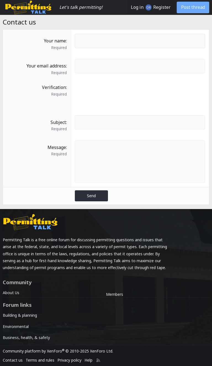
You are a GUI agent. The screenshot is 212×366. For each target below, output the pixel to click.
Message (56, 147)
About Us (11, 292)
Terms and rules (40, 360)
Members (114, 294)
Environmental (16, 326)
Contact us (13, 360)
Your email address (46, 66)
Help (88, 360)
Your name (55, 41)
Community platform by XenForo (58, 351)
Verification (54, 87)
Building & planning (20, 315)
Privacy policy (69, 360)
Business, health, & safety (26, 337)
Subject (58, 122)
